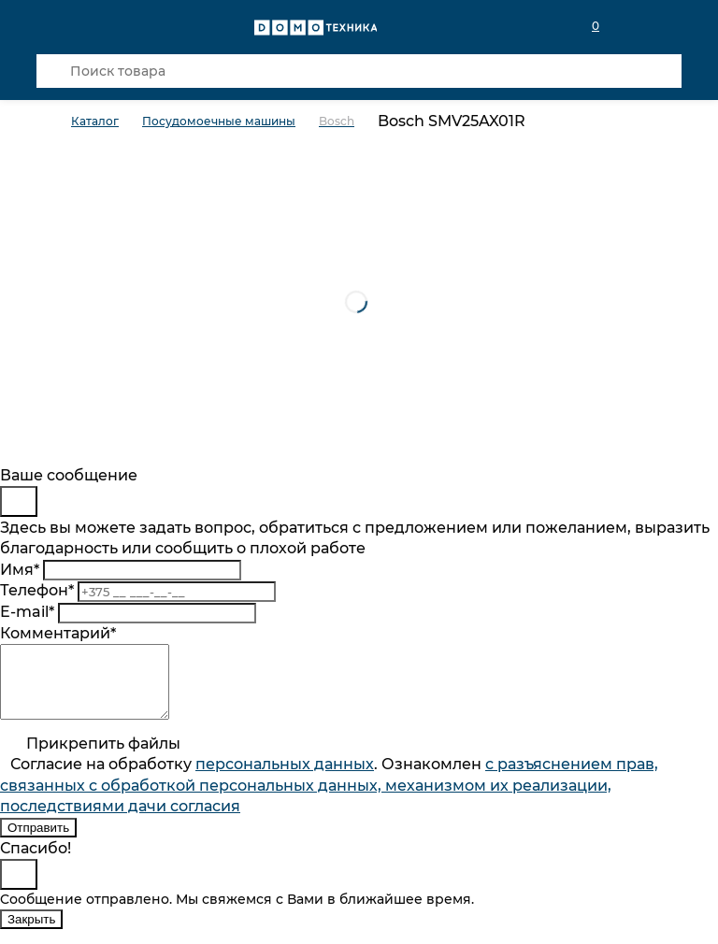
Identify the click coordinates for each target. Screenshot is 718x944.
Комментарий (58, 633)
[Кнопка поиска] (53, 71)
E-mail (27, 612)
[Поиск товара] (359, 71)
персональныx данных (284, 778)
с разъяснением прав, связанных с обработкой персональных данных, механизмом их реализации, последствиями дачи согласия (329, 799)
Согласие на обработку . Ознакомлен (329, 799)
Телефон (37, 590)
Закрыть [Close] (31, 933)
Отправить (38, 842)
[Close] (18, 501)
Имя (19, 570)
